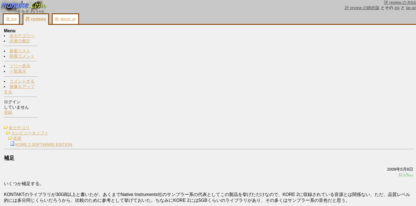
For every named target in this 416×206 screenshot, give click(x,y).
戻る (339, 153)
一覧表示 (17, 71)
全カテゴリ (58, 31)
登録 (8, 113)
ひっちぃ (336, 77)
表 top (11, 19)
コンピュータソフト (68, 36)
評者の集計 (19, 41)
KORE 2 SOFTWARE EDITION (83, 48)
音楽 (56, 42)
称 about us (65, 19)
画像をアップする (317, 153)
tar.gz (411, 8)
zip (397, 8)
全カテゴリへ (22, 36)
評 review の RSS (400, 2)
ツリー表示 (19, 66)
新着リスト (19, 51)
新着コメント (22, 56)
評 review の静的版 (362, 8)
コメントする (22, 81)
